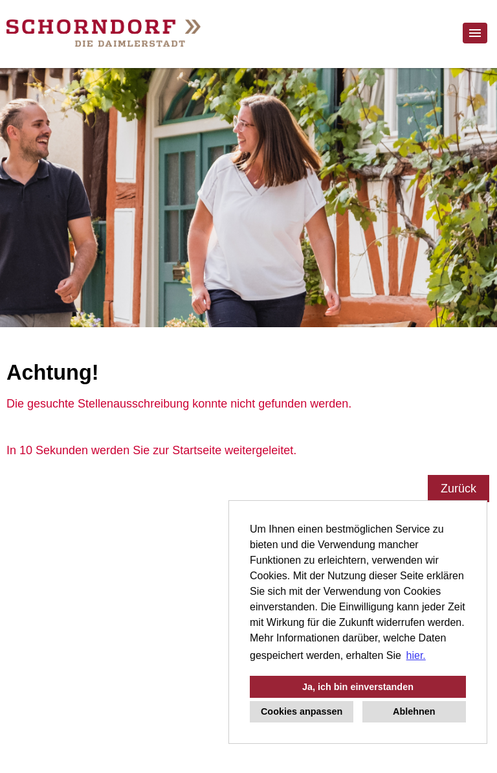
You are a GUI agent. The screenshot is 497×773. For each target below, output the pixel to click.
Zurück (458, 488)
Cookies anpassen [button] (301, 711)
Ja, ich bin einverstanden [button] (358, 687)
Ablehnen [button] (414, 711)
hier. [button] (416, 655)
